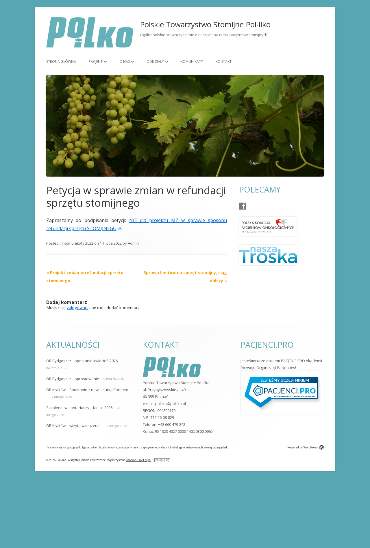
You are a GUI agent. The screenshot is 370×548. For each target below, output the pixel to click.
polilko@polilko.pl (170, 403)
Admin (133, 243)
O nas (124, 61)
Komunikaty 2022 (78, 243)
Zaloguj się (162, 460)
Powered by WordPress (305, 447)
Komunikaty (192, 61)
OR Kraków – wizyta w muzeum (73, 425)
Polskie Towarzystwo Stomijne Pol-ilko (205, 24)
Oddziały (155, 61)
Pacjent (96, 61)
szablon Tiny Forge (138, 460)
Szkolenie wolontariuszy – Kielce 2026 (79, 407)
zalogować (77, 307)
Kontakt (224, 61)
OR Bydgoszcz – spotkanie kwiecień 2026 (82, 360)
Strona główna (61, 61)
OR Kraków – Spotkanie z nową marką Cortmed (87, 389)
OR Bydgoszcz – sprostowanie (72, 378)
